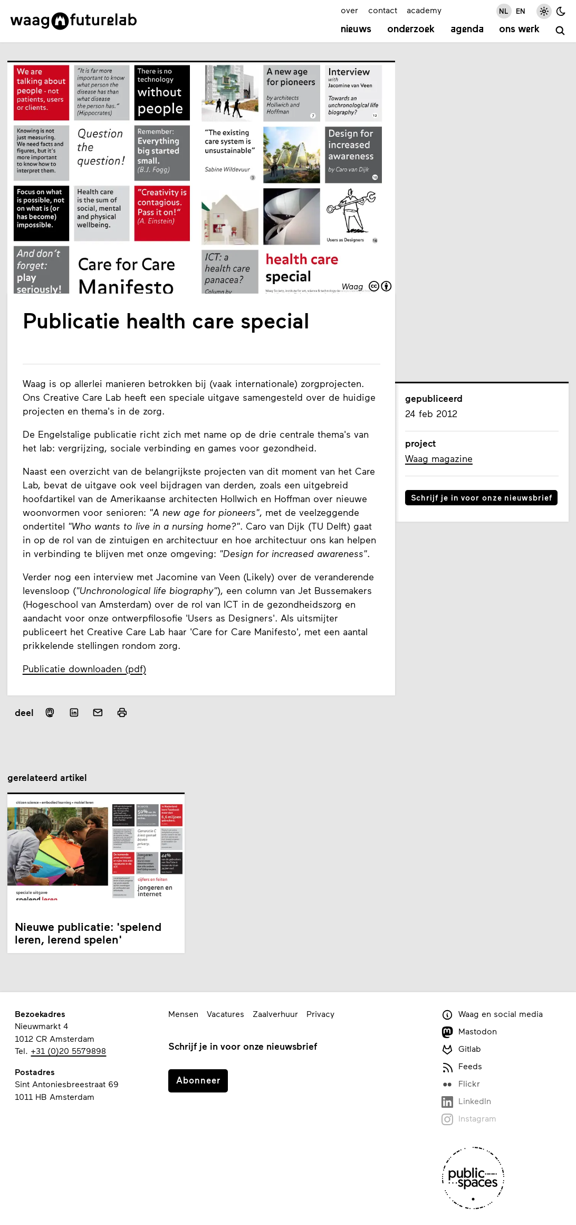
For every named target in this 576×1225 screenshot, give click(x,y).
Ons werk (519, 29)
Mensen (183, 1014)
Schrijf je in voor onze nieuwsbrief (481, 497)
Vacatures (225, 1014)
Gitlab (461, 1049)
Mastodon (469, 1032)
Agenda (467, 29)
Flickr (461, 1084)
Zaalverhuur (275, 1014)
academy (424, 10)
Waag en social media (492, 1015)
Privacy (320, 1014)
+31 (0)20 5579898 (68, 1050)
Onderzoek (411, 29)
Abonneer (198, 1080)
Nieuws (356, 29)
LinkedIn (466, 1102)
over (349, 10)
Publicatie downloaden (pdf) (84, 668)
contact (382, 10)
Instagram (469, 1119)
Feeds (462, 1067)
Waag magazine (439, 458)
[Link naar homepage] (73, 21)
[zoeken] (560, 31)
